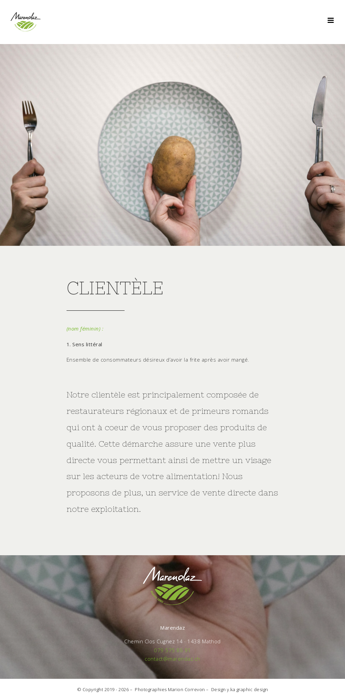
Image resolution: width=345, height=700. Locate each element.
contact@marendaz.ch (172, 658)
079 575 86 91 (172, 650)
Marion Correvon (186, 689)
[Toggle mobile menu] (331, 20)
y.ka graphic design (247, 689)
